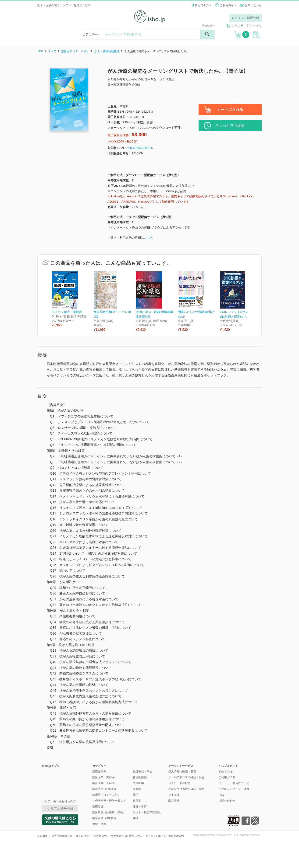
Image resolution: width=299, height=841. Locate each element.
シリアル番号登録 (60, 808)
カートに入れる (230, 109)
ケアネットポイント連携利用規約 (164, 835)
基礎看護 (97, 806)
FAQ (221, 794)
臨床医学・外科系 (103, 783)
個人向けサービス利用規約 (91, 835)
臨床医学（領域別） (104, 789)
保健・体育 (140, 806)
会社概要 (42, 835)
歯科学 (137, 800)
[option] (73, 299)
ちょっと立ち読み (230, 125)
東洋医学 (138, 783)
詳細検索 (208, 25)
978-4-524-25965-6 (140, 148)
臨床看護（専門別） (104, 818)
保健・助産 (99, 824)
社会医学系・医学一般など (109, 800)
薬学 (135, 794)
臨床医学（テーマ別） (75, 51)
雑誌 (135, 818)
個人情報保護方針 (62, 835)
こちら (148, 237)
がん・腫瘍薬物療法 (107, 51)
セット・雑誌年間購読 (147, 812)
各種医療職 (140, 777)
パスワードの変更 (179, 783)
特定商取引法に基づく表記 (126, 835)
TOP (40, 51)
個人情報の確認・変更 (182, 771)
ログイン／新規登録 (245, 18)
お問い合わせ (253, 5)
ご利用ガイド (228, 5)
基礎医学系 (99, 771)
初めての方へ (203, 5)
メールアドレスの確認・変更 (186, 777)
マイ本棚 (173, 794)
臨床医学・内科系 (103, 777)
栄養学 (137, 789)
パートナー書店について (233, 783)
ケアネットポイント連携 (233, 789)
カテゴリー (91, 34)
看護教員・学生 (142, 771)
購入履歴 (173, 800)
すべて (52, 51)
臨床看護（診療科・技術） (109, 812)
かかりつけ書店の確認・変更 (186, 789)
